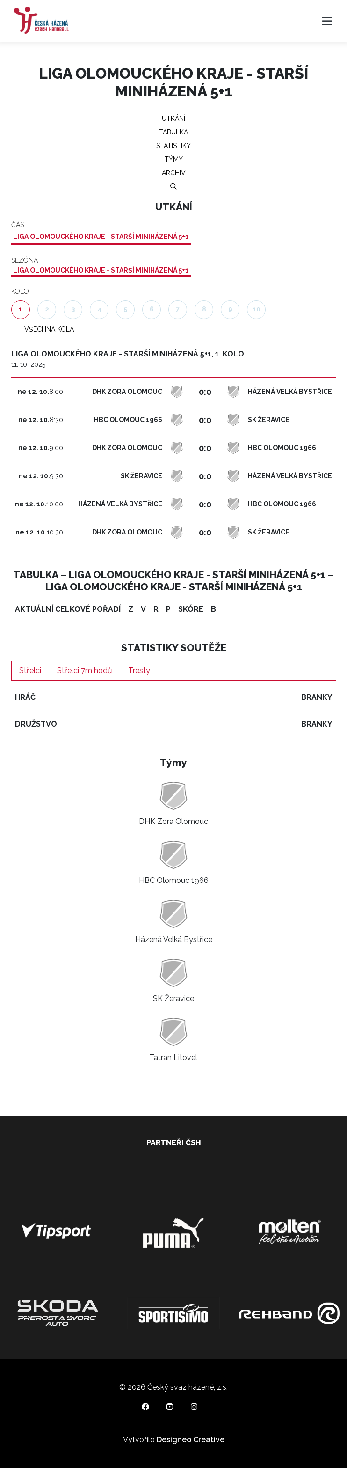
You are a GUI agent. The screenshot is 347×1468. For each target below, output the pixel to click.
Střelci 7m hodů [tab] (84, 670)
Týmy (174, 159)
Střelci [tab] (30, 670)
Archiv (174, 173)
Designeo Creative (190, 1439)
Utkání (173, 118)
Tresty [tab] (139, 670)
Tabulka (173, 132)
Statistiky (173, 145)
